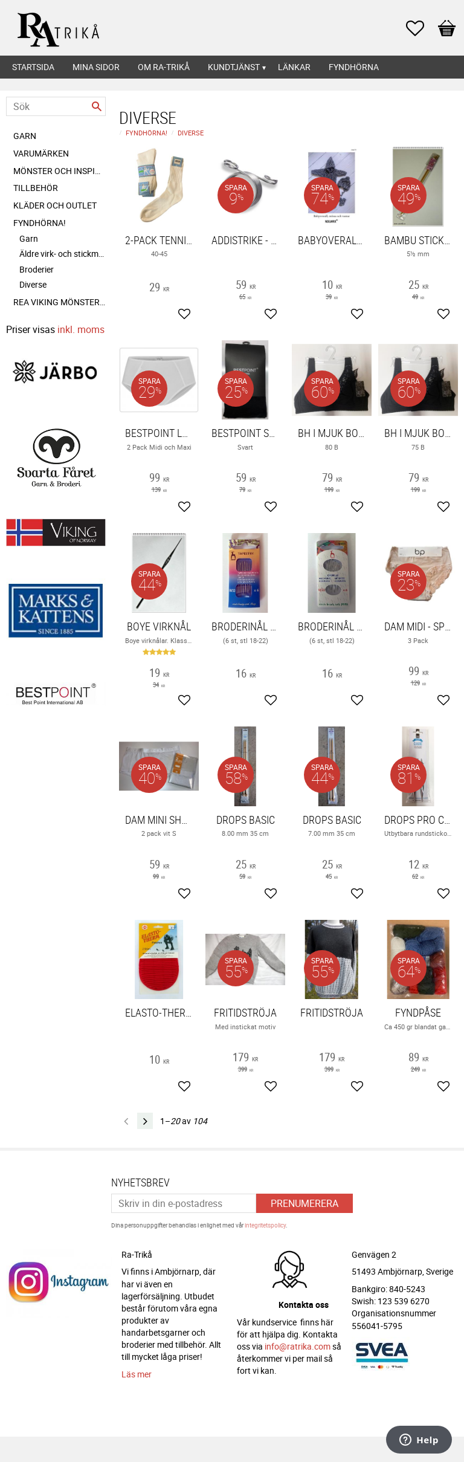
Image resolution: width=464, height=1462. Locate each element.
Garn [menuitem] (24, 135)
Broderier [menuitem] (36, 269)
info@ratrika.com (297, 1346)
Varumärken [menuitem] (41, 153)
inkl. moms (81, 329)
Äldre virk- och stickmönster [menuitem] (62, 253)
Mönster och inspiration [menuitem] (59, 170)
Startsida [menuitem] (33, 67)
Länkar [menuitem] (294, 67)
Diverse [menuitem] (33, 284)
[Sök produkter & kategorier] (56, 106)
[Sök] (97, 106)
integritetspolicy (265, 1225)
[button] (421, 28)
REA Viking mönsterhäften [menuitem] (59, 302)
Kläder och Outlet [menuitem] (55, 205)
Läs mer (136, 1374)
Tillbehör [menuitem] (35, 187)
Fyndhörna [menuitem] (354, 67)
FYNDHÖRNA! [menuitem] (39, 222)
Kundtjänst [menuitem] (234, 67)
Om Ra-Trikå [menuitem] (164, 67)
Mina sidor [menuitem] (96, 67)
